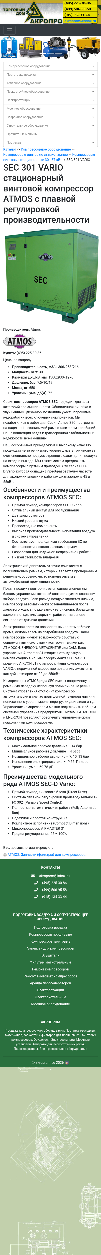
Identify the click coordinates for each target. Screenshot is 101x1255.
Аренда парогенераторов (50, 983)
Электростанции (18, 100)
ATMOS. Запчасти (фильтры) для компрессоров (47, 855)
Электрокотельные (50, 997)
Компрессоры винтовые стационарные (35, 154)
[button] (7, 48)
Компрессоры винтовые (50, 941)
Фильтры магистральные (50, 962)
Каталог (9, 149)
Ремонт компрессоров (50, 969)
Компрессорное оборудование (28, 66)
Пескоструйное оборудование (28, 91)
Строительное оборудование (27, 125)
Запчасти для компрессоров (50, 948)
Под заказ (14, 142)
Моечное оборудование (24, 108)
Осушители (50, 955)
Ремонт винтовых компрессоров (50, 976)
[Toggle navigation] (9, 30)
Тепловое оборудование (24, 83)
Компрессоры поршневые (50, 934)
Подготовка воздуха (21, 74)
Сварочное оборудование (25, 117)
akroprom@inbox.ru (80, 20)
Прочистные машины (22, 134)
